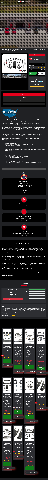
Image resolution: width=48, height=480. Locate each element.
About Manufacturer (24, 103)
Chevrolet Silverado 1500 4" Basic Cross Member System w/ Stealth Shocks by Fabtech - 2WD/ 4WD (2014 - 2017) (7, 400)
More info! (43, 64)
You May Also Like (24, 100)
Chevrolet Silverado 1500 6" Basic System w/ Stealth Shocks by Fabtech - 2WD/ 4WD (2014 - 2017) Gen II (41, 351)
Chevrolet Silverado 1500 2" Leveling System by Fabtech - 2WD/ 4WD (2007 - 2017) (18, 399)
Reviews (24, 97)
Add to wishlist (41, 73)
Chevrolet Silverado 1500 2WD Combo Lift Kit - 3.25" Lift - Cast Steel (7, 349)
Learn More (40, 81)
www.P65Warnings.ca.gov (33, 168)
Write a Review (12, 299)
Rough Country (42, 69)
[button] (25, 63)
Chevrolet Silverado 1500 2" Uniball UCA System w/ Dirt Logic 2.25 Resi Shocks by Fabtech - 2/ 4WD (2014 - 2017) (30, 400)
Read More (24, 220)
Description (24, 94)
